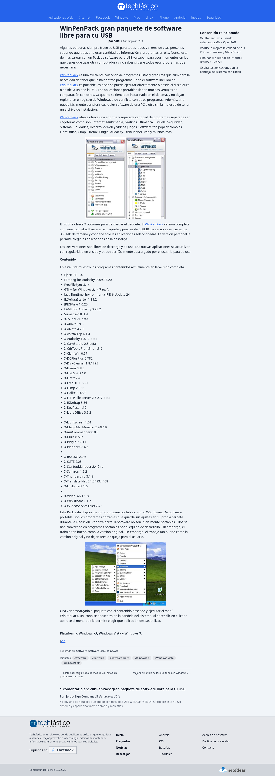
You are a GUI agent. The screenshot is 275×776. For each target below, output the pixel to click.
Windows (121, 17)
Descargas (123, 754)
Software (81, 651)
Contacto (208, 747)
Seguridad (213, 17)
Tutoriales (165, 754)
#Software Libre (119, 658)
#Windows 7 (142, 658)
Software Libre (97, 651)
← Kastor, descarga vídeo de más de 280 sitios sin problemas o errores (88, 674)
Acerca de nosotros (214, 735)
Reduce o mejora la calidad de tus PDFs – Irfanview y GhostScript (222, 50)
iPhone (164, 17)
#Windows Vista (164, 658)
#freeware (80, 658)
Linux (149, 17)
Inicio (120, 735)
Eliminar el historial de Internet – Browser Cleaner (222, 60)
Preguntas (123, 741)
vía (63, 641)
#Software (98, 658)
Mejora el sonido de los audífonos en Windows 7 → (162, 673)
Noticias (121, 747)
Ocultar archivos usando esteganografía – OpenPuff (218, 40)
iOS (161, 741)
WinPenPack (69, 75)
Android (180, 17)
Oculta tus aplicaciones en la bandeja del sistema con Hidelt (220, 70)
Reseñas (164, 747)
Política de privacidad (216, 741)
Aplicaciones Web (60, 17)
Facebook (103, 17)
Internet (84, 17)
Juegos (196, 17)
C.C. (57, 769)
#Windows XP (71, 663)
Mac (137, 17)
